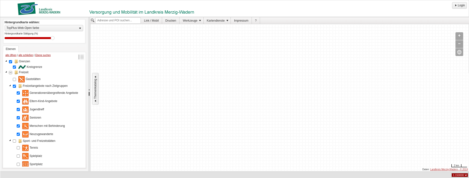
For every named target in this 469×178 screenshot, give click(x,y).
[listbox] (44, 28)
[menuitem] (151, 20)
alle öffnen (10, 55)
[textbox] (118, 21)
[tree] (44, 113)
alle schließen (25, 55)
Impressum (241, 20)
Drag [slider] (52, 38)
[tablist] (44, 107)
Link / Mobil (151, 20)
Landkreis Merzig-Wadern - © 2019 (449, 169)
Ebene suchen (43, 55)
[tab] (11, 49)
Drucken (170, 20)
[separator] (89, 94)
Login (459, 5)
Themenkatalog (95, 89)
